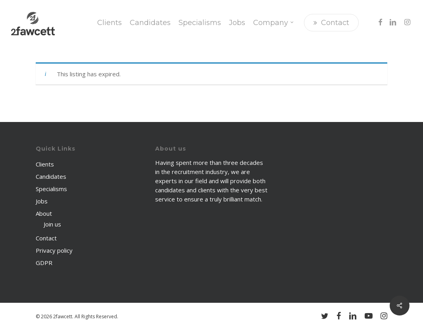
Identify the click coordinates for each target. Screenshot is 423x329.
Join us (52, 224)
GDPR (44, 263)
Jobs (42, 201)
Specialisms (51, 189)
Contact (46, 238)
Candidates (51, 176)
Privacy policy (54, 250)
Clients (45, 164)
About (44, 213)
